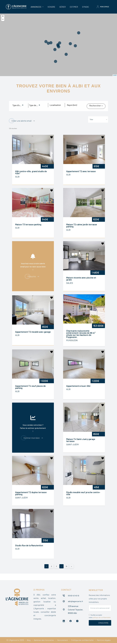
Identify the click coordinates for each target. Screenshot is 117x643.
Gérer (62, 7)
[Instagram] (77, 619)
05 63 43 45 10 (74, 592)
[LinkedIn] (63, 619)
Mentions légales (68, 640)
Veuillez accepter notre (100, 613)
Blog (34, 636)
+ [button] (3, 16)
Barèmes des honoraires (51, 636)
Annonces (37, 7)
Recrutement (71, 636)
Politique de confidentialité (93, 636)
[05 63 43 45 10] (63, 592)
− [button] (3, 19)
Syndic (85, 7)
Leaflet (114, 75)
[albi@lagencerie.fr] (63, 598)
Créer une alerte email (22, 117)
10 (66, 561)
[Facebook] (70, 619)
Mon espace (102, 6)
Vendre (51, 7)
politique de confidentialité (102, 614)
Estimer (74, 7)
